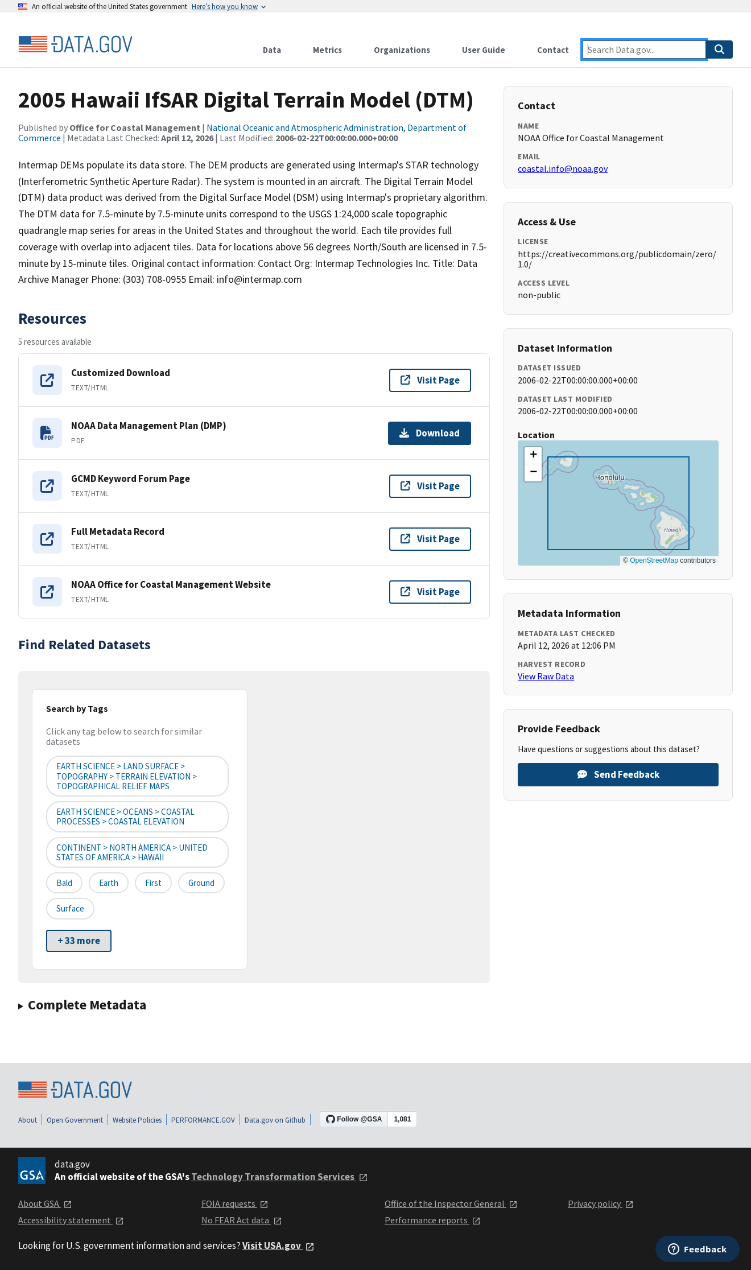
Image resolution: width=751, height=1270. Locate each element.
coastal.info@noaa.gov (563, 168)
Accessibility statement (71, 1220)
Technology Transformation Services (279, 1176)
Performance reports (433, 1220)
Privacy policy (601, 1203)
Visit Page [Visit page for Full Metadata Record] (430, 539)
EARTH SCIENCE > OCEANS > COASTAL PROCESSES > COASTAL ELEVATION (125, 816)
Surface (70, 908)
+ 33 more (78, 940)
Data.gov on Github (275, 1120)
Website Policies (137, 1120)
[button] (533, 455)
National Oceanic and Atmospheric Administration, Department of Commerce (242, 132)
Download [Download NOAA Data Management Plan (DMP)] (429, 433)
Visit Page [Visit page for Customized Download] (430, 380)
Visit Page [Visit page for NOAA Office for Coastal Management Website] (430, 591)
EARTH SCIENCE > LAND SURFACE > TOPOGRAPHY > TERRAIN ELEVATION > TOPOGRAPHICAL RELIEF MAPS (126, 776)
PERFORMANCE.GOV (203, 1120)
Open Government (75, 1120)
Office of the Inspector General (451, 1203)
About (27, 1120)
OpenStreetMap (654, 560)
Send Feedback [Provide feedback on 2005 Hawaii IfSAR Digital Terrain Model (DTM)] (618, 774)
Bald (64, 882)
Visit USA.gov (278, 1245)
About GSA (45, 1203)
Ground (201, 882)
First (153, 882)
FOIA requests (235, 1203)
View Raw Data (546, 676)
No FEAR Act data (241, 1220)
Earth (108, 882)
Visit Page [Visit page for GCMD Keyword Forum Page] (430, 486)
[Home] (75, 44)
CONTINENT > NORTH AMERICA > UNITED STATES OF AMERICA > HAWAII (132, 852)
